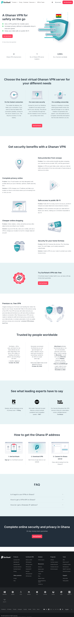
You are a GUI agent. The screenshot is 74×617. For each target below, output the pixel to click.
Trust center (40, 571)
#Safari (62, 358)
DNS (64, 559)
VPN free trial (28, 576)
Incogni (15, 578)
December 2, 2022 (60, 369)
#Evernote (59, 355)
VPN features (28, 562)
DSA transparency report (42, 581)
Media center (41, 569)
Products (15, 2)
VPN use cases (29, 564)
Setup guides (66, 580)
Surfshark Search (17, 569)
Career (39, 573)
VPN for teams (41, 559)
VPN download (29, 573)
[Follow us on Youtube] (24, 609)
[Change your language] (69, 609)
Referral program (54, 569)
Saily (15, 580)
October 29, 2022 (14, 362)
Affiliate (52, 559)
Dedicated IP (28, 569)
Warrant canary (41, 578)
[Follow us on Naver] (36, 609)
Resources (32, 2)
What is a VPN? (29, 559)
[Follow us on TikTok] (32, 609)
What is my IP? (66, 562)
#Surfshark (57, 346)
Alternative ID (16, 562)
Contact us (40, 584)
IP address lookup (67, 564)
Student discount (54, 564)
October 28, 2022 (37, 366)
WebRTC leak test (67, 569)
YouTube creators (54, 562)
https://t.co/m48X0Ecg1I (60, 363)
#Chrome (63, 356)
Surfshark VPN (17, 559)
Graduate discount (54, 566)
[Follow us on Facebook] (3, 609)
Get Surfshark (7, 36)
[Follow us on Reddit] (28, 609)
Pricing (20, 2)
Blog (39, 576)
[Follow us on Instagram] (19, 609)
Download (25, 2)
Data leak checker (66, 571)
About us (40, 566)
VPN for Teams (40, 2)
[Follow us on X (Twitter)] (9, 609)
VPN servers (28, 566)
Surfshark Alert (17, 564)
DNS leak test (66, 566)
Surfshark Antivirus (17, 566)
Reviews (27, 571)
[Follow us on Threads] (14, 609)
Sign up (7, 460)
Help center (65, 578)
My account (58, 2)
